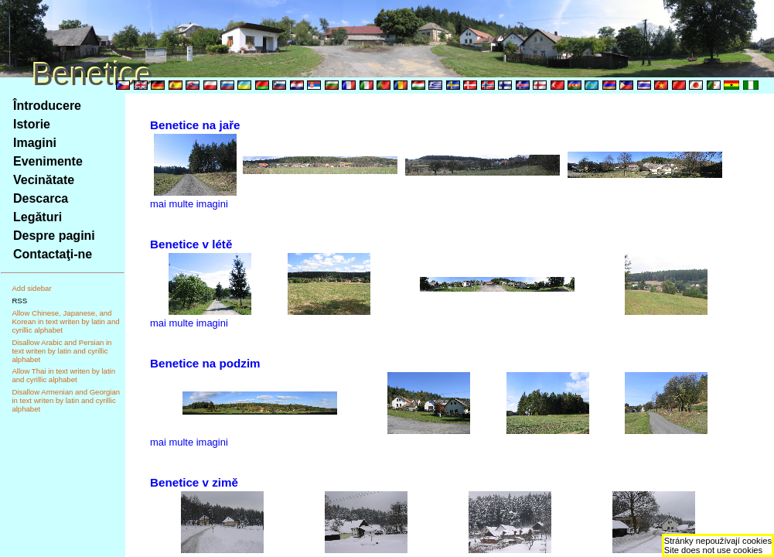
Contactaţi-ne (52, 254)
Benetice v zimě (194, 482)
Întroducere (47, 105)
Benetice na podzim (205, 363)
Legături (37, 217)
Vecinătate (43, 179)
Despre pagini (54, 235)
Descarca (40, 198)
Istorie (31, 124)
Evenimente (48, 161)
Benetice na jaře (195, 125)
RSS (19, 300)
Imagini (34, 142)
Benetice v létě (191, 244)
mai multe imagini (189, 204)
